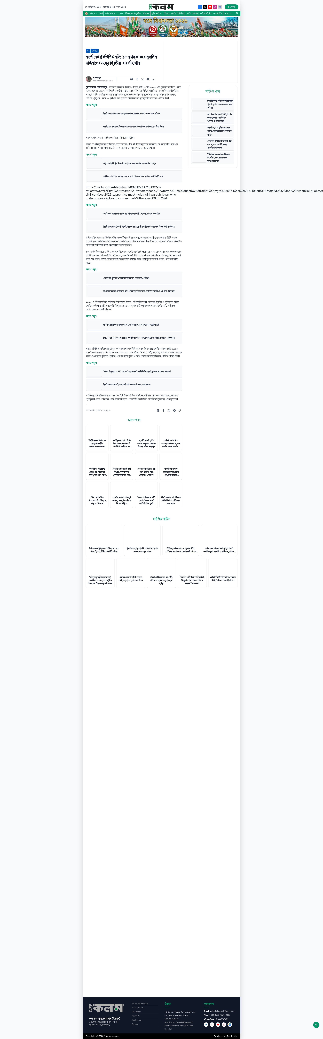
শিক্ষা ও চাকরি (170, 13)
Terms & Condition (140, 1003)
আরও (228, 13)
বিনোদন (146, 13)
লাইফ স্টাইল (205, 13)
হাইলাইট (95, 50)
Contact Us (136, 1020)
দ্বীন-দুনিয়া (156, 13)
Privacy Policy (137, 1007)
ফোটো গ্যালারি (192, 13)
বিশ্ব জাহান (111, 13)
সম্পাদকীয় (217, 13)
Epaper (135, 1024)
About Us (136, 1016)
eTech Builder (231, 1036)
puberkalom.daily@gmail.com (222, 1011)
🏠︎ (86, 13)
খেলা (121, 13)
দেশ (101, 13)
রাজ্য (93, 13)
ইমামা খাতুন (97, 78)
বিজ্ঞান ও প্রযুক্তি (133, 13)
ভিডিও (181, 13)
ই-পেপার (231, 6)
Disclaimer (136, 1012)
